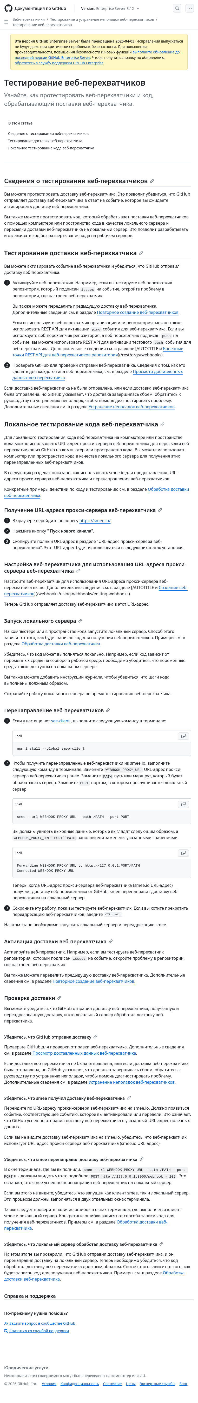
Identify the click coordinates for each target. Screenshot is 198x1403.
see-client (60, 721)
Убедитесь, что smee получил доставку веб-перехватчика (67, 1098)
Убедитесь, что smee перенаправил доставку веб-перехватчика (74, 1159)
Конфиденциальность (80, 1383)
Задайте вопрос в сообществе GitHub (39, 1323)
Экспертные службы (157, 1383)
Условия (49, 1383)
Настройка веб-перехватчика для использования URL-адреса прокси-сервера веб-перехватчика (95, 567)
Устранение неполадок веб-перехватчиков (132, 407)
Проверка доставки (32, 997)
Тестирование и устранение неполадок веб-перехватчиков (102, 19)
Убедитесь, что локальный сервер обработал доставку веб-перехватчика (83, 1244)
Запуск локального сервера (43, 620)
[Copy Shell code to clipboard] (183, 736)
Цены (131, 1383)
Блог (183, 1383)
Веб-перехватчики (28, 19)
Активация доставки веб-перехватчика (58, 941)
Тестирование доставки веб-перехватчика (73, 252)
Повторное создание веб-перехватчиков (138, 312)
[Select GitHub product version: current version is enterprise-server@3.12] (110, 8)
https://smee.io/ (95, 520)
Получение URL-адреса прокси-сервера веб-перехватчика (83, 510)
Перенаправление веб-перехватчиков (57, 710)
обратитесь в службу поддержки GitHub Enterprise (59, 62)
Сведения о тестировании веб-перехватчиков (79, 180)
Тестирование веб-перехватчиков (42, 24)
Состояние (112, 1383)
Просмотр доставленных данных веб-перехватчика (84, 1053)
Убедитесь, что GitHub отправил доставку (50, 1037)
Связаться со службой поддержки (36, 1330)
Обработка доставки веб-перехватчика (61, 644)
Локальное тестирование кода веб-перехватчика (84, 424)
